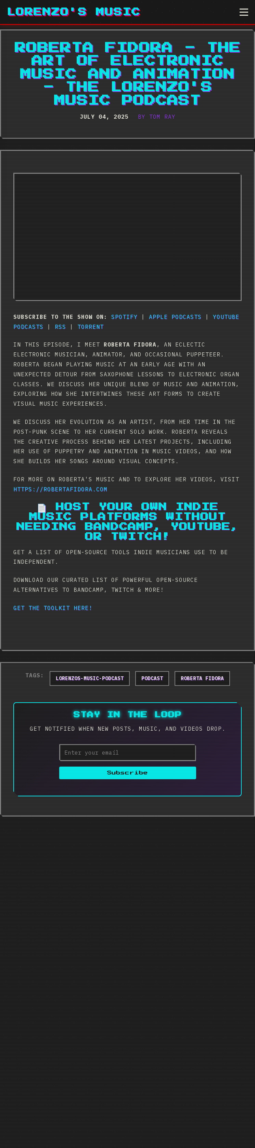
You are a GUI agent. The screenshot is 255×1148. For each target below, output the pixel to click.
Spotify (124, 316)
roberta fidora (202, 678)
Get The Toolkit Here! (52, 607)
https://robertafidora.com (60, 489)
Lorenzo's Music (73, 12)
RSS (60, 326)
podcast (152, 678)
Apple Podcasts (175, 316)
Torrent (90, 326)
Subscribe (127, 773)
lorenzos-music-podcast (90, 678)
